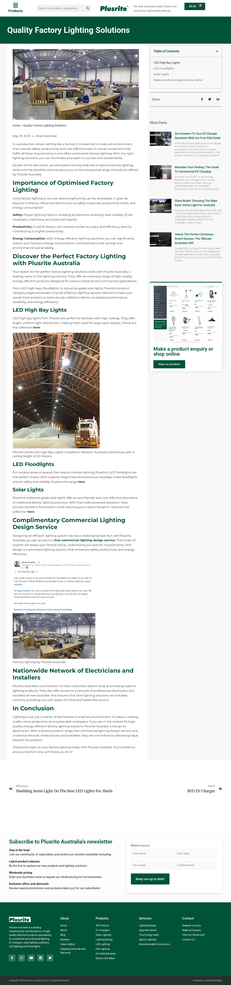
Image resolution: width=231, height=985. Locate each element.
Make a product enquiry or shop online (178, 80)
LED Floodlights (164, 68)
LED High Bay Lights (167, 62)
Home (16, 125)
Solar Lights (161, 74)
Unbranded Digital (213, 980)
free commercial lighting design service (85, 540)
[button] (15, 8)
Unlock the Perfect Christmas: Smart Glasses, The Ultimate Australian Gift (194, 239)
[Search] (87, 8)
